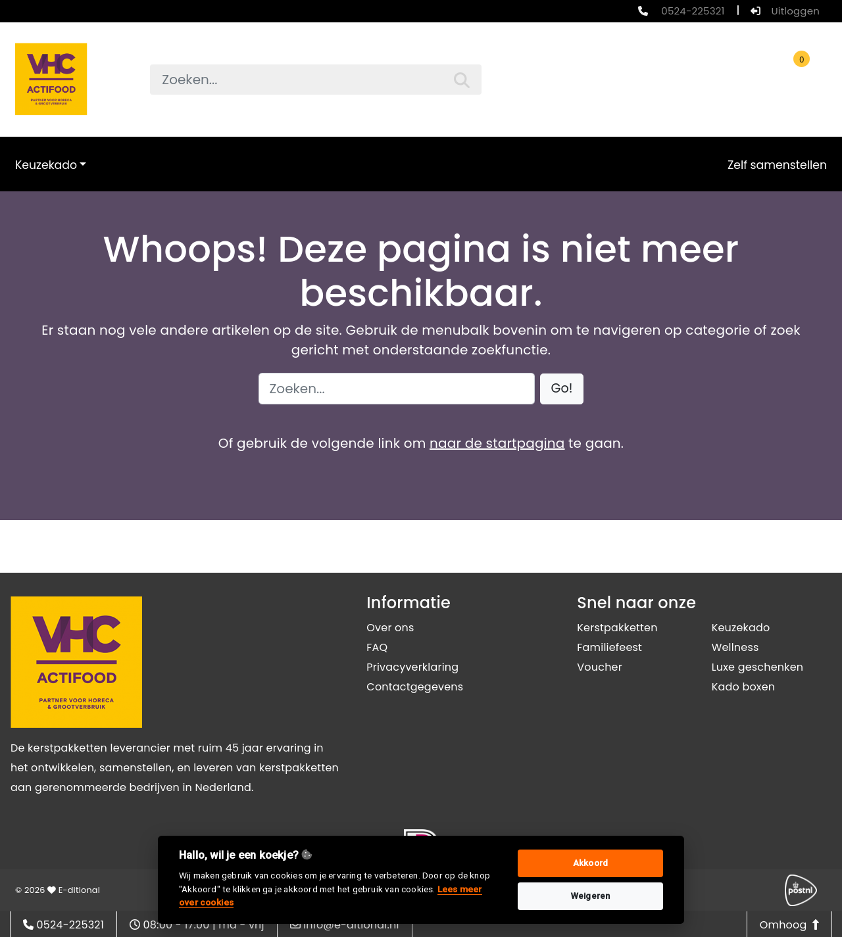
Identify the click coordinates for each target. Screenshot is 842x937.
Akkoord (590, 863)
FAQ (376, 647)
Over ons (390, 627)
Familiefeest (609, 647)
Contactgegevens (414, 686)
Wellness (735, 647)
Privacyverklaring (412, 667)
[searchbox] (315, 79)
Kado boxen (744, 686)
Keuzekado (46, 165)
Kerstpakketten (617, 627)
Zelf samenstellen (777, 165)
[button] (562, 388)
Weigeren (590, 896)
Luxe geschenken (758, 667)
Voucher (599, 667)
